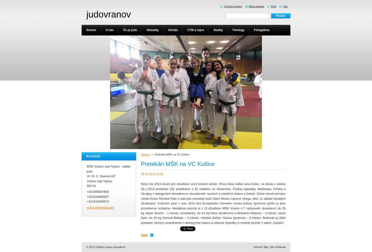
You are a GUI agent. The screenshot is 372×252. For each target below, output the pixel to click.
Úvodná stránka (233, 6)
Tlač (285, 6)
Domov (145, 154)
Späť (144, 235)
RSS (273, 6)
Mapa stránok (256, 6)
